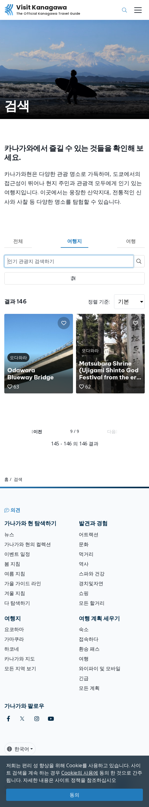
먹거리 (86, 554)
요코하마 (14, 629)
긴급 (84, 678)
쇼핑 (84, 593)
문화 (84, 544)
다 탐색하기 (17, 603)
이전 (37, 431)
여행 (131, 241)
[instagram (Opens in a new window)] (37, 718)
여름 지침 (14, 573)
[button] (64, 323)
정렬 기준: (99, 301)
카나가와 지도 (19, 658)
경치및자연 (91, 583)
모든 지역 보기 (20, 668)
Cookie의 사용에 (79, 772)
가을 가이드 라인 (22, 583)
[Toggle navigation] (138, 10)
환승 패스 (89, 648)
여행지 (74, 241)
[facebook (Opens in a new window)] (8, 718)
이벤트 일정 (17, 554)
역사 (84, 563)
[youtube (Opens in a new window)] (50, 718)
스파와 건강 (92, 573)
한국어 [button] (18, 749)
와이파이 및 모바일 (99, 668)
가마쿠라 (14, 639)
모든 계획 (89, 688)
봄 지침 (12, 563)
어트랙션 (88, 534)
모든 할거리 (92, 603)
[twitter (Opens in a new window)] (22, 718)
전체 (18, 241)
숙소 (84, 629)
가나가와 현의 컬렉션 (27, 544)
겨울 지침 (14, 593)
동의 (74, 794)
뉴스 (9, 534)
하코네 (11, 648)
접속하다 (88, 639)
